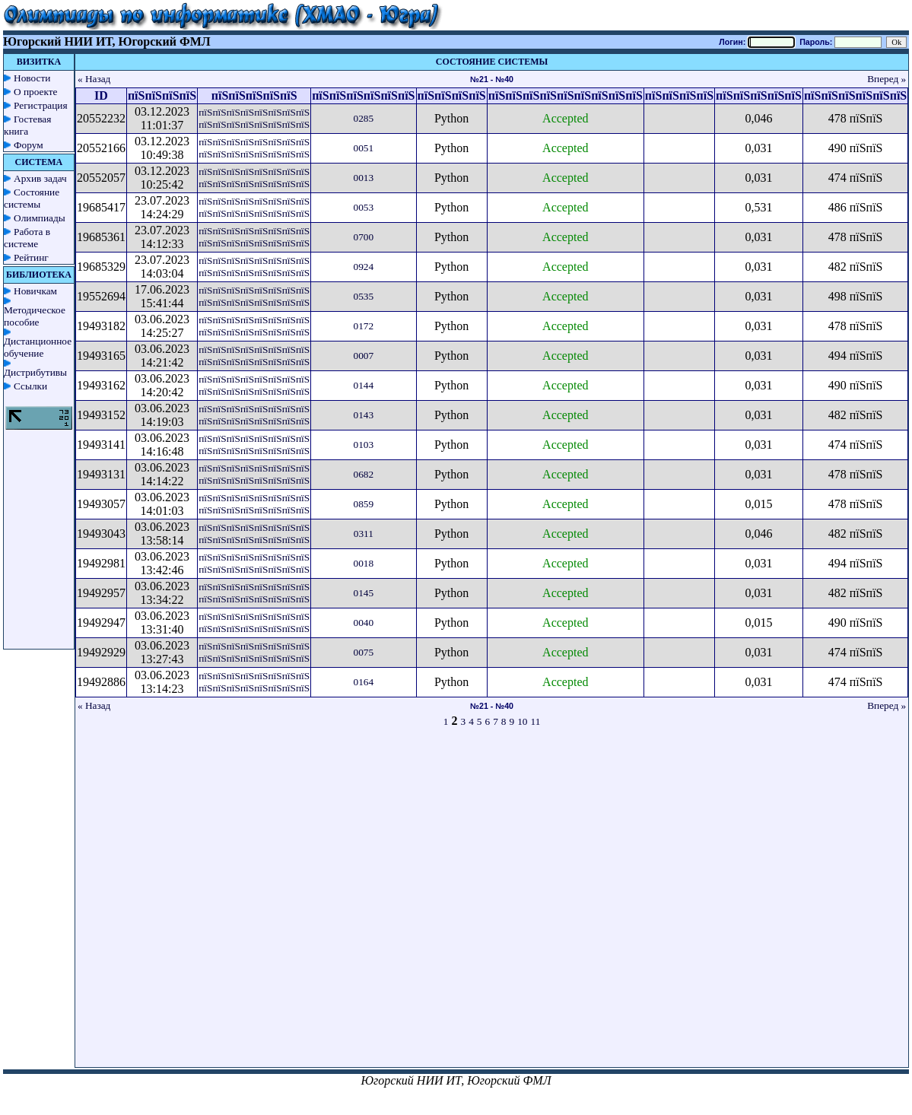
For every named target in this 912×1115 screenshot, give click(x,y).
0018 (364, 563)
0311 (363, 533)
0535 (364, 296)
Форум (28, 145)
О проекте (36, 91)
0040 (364, 622)
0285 (364, 118)
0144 (364, 385)
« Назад (94, 78)
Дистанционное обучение (37, 347)
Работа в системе (27, 237)
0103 (364, 444)
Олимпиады (39, 218)
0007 (364, 355)
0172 (364, 326)
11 (536, 721)
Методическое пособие (34, 316)
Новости (32, 78)
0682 (364, 474)
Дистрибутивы (35, 372)
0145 (364, 593)
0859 (364, 504)
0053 (364, 207)
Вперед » (886, 78)
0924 (364, 266)
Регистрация (41, 105)
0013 (364, 177)
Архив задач (40, 178)
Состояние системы (31, 198)
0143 (364, 415)
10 (522, 721)
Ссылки (30, 386)
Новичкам (35, 291)
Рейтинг (31, 257)
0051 (364, 148)
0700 (364, 237)
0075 (364, 652)
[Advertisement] (163, 904)
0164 (364, 682)
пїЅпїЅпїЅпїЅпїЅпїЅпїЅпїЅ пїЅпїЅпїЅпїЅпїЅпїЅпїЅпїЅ (254, 118)
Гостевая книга (27, 125)
